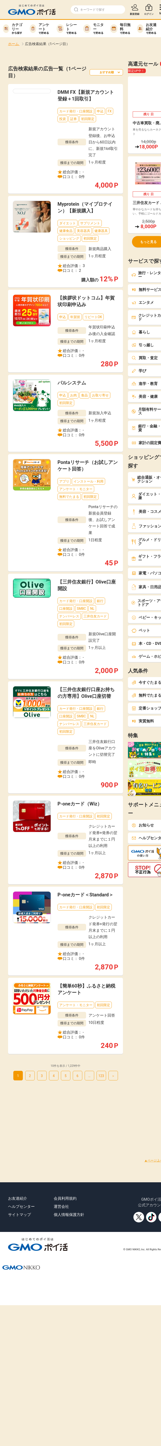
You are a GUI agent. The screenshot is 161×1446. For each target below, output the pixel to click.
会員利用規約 (65, 1198)
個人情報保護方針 (69, 1214)
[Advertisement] (73, 1113)
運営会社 (61, 1206)
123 (101, 1076)
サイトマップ (19, 1214)
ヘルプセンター (21, 1206)
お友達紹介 (17, 1198)
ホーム (14, 44)
